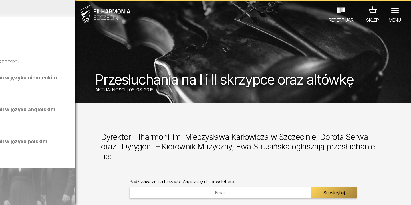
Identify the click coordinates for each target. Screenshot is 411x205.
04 (31, 195)
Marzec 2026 (53, 8)
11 (89, 195)
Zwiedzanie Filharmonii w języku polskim (66, 149)
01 (6, 195)
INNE (88, 180)
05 (39, 195)
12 (98, 195)
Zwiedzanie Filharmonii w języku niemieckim (66, 85)
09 (73, 195)
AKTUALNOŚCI (140, 90)
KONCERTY (22, 180)
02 (14, 195)
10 (81, 195)
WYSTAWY (66, 180)
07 (56, 195)
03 (23, 195)
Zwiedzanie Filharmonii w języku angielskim (66, 117)
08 (64, 195)
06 (48, 195)
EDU (44, 180)
